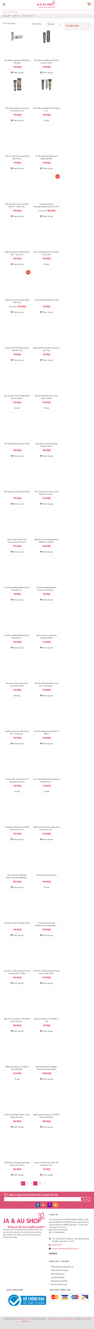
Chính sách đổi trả (58, 1274)
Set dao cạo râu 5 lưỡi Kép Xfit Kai (17, 923)
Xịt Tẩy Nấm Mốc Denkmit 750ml (17, 444)
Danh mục (16, 16)
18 (40, 1183)
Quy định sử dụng (57, 1277)
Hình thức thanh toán (59, 1284)
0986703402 (57, 1245)
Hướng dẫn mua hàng (59, 1281)
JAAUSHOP (25, 1321)
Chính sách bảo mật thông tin (62, 1267)
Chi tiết (46, 121)
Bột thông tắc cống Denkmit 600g (17, 492)
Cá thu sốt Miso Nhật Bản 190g (46, 300)
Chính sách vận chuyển (59, 1270)
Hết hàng (17, 696)
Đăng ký (85, 1199)
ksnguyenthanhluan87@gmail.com (65, 1249)
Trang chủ (6, 16)
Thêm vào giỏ (17, 72)
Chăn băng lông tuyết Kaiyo (46, 875)
